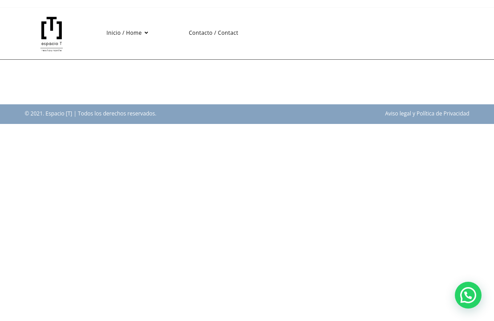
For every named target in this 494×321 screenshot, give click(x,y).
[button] (468, 295)
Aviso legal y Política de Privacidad (427, 113)
